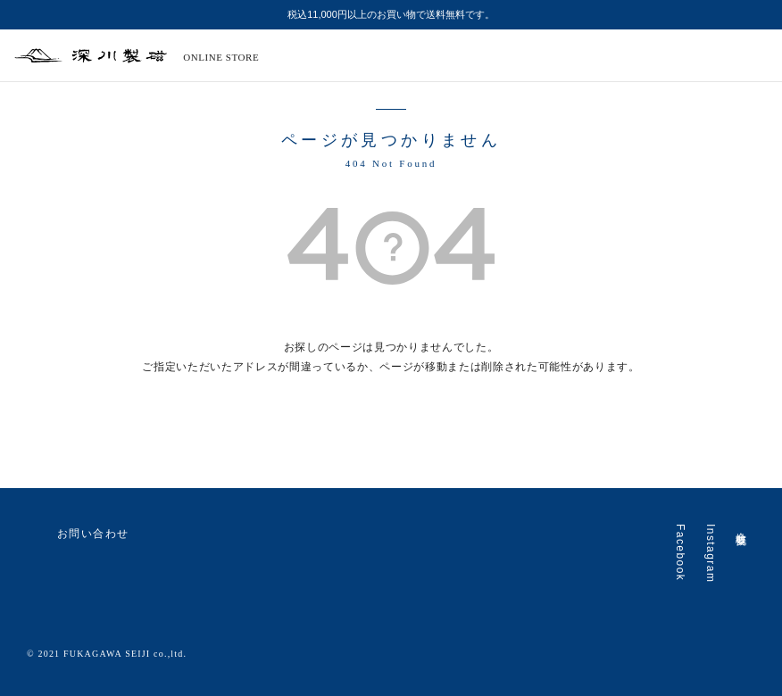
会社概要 (741, 526)
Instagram (710, 553)
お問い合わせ (78, 534)
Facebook (680, 552)
